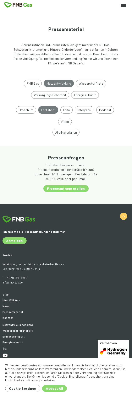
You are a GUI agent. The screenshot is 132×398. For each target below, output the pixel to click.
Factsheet (48, 110)
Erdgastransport (13, 336)
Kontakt (7, 317)
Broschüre (26, 110)
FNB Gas (33, 83)
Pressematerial (12, 312)
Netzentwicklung (58, 83)
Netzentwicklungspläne (18, 325)
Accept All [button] (54, 388)
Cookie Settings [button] (22, 388)
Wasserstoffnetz (91, 83)
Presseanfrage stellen (66, 188)
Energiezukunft (85, 95)
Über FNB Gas (11, 300)
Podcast (105, 110)
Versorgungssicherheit (50, 95)
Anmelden (14, 241)
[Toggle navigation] (123, 5)
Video (65, 121)
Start (6, 294)
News (6, 306)
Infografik (84, 110)
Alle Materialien (66, 132)
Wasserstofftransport (17, 330)
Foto (66, 110)
